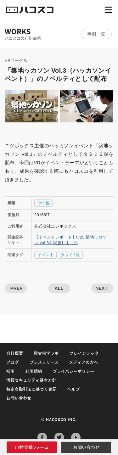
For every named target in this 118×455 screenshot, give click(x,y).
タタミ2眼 (70, 254)
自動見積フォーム (32, 447)
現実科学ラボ (46, 353)
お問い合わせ (86, 447)
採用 (10, 371)
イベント (45, 254)
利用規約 (33, 371)
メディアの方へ (83, 362)
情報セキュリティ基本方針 (31, 380)
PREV (16, 288)
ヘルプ (73, 389)
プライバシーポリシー (73, 371)
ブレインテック (83, 353)
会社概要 (14, 353)
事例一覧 (96, 34)
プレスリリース (44, 362)
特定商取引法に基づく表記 (31, 389)
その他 (43, 202)
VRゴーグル (16, 60)
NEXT (101, 288)
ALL (58, 288)
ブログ (12, 362)
